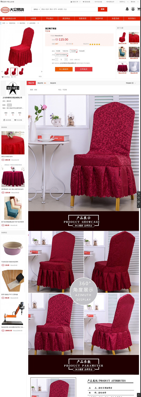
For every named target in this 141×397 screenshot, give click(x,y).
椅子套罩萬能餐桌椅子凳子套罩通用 (12, 222)
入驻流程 (28, 360)
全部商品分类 (10, 18)
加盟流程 (115, 18)
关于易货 (90, 360)
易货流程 (28, 366)
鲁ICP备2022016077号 (70, 392)
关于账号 (49, 360)
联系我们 (132, 18)
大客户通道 (70, 366)
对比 (13, 77)
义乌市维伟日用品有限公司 (68, 63)
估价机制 (7, 366)
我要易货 (82, 18)
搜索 (102, 9)
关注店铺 (19, 120)
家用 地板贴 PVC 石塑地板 (9, 294)
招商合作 (110, 2)
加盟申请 (99, 18)
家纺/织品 (12, 23)
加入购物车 (63, 69)
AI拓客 (33, 18)
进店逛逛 (8, 120)
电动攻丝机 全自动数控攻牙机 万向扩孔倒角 (13, 327)
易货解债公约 (92, 366)
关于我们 (69, 360)
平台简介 (50, 18)
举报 (40, 76)
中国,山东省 (10, 2)
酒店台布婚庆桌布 (7, 156)
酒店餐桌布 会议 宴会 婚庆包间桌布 (12, 189)
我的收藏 (86, 2)
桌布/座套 (32, 23)
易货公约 (90, 363)
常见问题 (98, 2)
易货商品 (66, 18)
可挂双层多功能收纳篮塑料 (9, 262)
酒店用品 (22, 23)
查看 (9, 105)
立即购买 (83, 69)
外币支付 (49, 366)
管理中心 (122, 2)
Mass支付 (49, 363)
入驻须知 (7, 363)
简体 (133, 2)
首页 (3, 23)
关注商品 (7, 77)
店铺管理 (28, 363)
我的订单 (74, 2)
